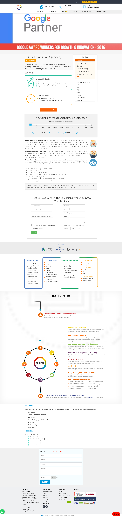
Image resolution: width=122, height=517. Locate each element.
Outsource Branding (83, 71)
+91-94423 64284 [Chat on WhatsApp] (49, 6)
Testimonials (62, 493)
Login (94, 2)
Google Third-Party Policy (29, 511)
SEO (78, 85)
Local (78, 80)
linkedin (46, 506)
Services (40, 11)
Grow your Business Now (48, 109)
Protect (79, 95)
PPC (78, 87)
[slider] (30, 125)
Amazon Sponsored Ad (84, 75)
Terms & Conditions (64, 495)
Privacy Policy (26, 507)
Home (25, 52)
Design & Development (84, 82)
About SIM (62, 491)
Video (78, 90)
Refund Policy (26, 509)
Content (79, 100)
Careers (45, 501)
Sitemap (45, 495)
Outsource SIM (82, 63)
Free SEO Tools (101, 11)
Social (78, 92)
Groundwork (80, 97)
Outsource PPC (82, 66)
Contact (75, 11)
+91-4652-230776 (66, 5)
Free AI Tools (86, 11)
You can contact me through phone (45, 225)
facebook (44, 506)
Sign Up (86, 2)
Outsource (52, 11)
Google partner (79, 494)
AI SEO (64, 11)
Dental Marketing (82, 69)
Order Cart (78, 2)
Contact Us (62, 500)
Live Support (62, 502)
